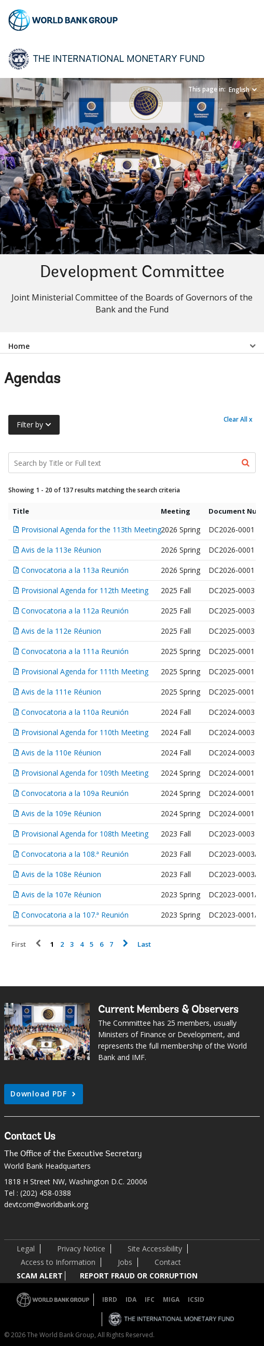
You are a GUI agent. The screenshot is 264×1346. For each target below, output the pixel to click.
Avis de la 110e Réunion (61, 752)
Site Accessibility (155, 1248)
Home (19, 346)
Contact (168, 1262)
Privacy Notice (81, 1248)
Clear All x (238, 419)
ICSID (196, 1299)
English (239, 89)
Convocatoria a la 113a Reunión (75, 570)
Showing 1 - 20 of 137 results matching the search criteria (94, 490)
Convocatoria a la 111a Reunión (75, 651)
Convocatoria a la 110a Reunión (75, 712)
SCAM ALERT (40, 1275)
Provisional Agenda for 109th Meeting (84, 773)
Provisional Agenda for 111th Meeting (84, 671)
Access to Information (58, 1262)
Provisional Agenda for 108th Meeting (84, 834)
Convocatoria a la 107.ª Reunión (75, 915)
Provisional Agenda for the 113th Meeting (91, 529)
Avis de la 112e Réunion (61, 631)
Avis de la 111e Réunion (61, 692)
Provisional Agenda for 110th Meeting (84, 732)
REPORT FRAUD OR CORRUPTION (139, 1275)
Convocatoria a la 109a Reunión (75, 793)
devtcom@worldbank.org (46, 1204)
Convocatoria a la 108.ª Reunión (75, 854)
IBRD (109, 1299)
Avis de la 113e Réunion (61, 550)
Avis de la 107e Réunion (61, 894)
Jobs (125, 1262)
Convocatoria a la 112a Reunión (75, 611)
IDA (131, 1299)
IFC (150, 1299)
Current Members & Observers (168, 1010)
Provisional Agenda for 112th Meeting (84, 590)
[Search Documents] (132, 462)
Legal (26, 1248)
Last (144, 944)
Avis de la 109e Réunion (61, 813)
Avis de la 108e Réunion (61, 874)
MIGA (171, 1299)
